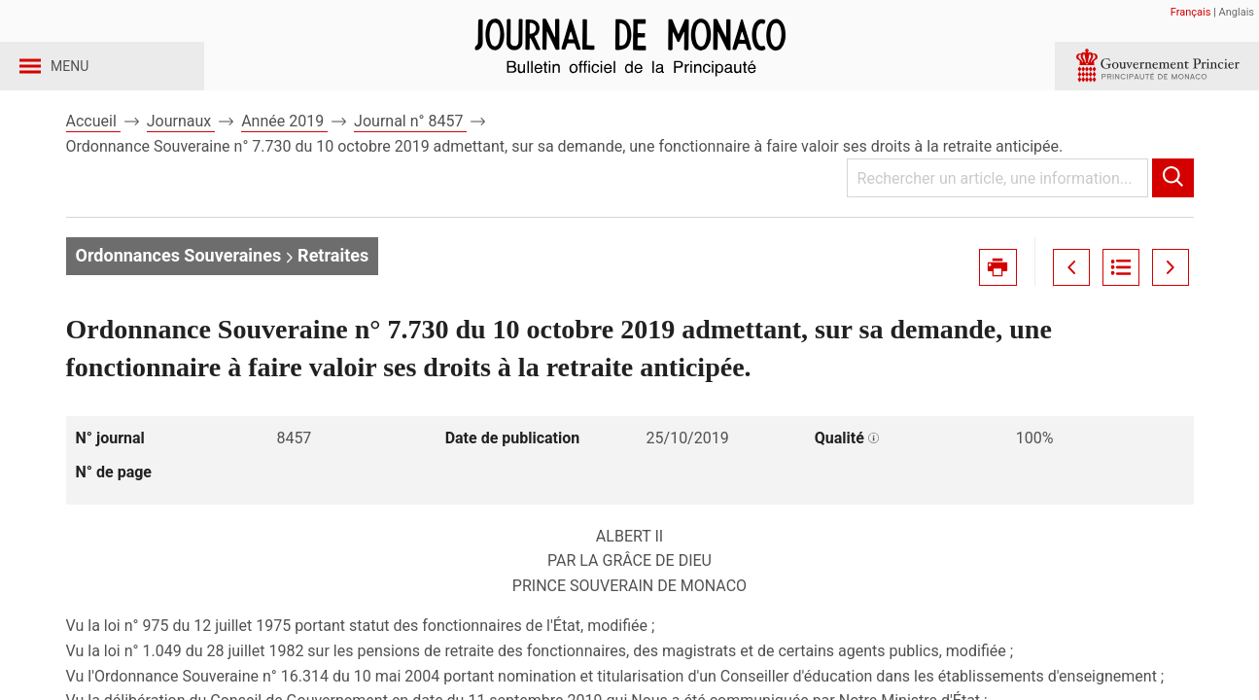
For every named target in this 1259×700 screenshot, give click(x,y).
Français (1191, 12)
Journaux (181, 154)
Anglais (1236, 12)
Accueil (93, 154)
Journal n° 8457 (410, 154)
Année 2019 (284, 154)
